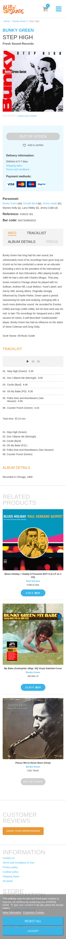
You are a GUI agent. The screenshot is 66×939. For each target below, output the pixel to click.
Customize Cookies (33, 912)
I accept (33, 931)
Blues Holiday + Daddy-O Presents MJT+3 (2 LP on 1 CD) (33, 575)
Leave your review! (27, 115)
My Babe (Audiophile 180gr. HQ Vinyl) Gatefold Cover (33, 668)
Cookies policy (10, 871)
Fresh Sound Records (18, 43)
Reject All (33, 921)
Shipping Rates (11, 876)
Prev (33, 361)
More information (12, 912)
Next (38, 361)
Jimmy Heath (50, 203)
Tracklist (36, 233)
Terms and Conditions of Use (18, 862)
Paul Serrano (33, 581)
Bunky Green (19, 21)
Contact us (8, 858)
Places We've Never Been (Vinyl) (33, 762)
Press (52, 242)
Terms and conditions (17, 169)
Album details (21, 242)
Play (27, 361)
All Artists (8, 881)
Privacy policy (10, 867)
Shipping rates (14, 165)
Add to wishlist (35, 145)
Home (7, 21)
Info (12, 233)
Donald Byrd (30, 203)
